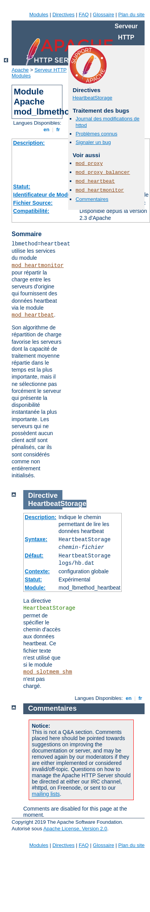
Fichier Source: (33, 203)
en (46, 129)
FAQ (84, 14)
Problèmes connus (96, 134)
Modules (38, 14)
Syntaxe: (36, 539)
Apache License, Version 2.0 (75, 828)
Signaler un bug (93, 142)
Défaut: (34, 555)
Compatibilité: (31, 211)
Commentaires (92, 199)
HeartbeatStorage (92, 98)
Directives (63, 14)
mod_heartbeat (33, 315)
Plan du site (131, 14)
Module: (35, 588)
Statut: (21, 186)
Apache (20, 70)
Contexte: (37, 571)
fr (58, 129)
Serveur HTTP (50, 70)
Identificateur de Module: (45, 195)
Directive (43, 495)
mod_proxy (89, 163)
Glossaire (103, 14)
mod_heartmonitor (38, 265)
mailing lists (46, 794)
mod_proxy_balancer (103, 172)
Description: (29, 143)
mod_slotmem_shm (47, 672)
